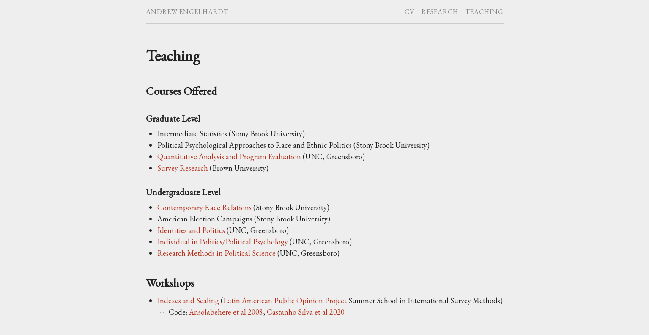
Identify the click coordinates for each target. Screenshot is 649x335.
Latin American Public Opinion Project (285, 300)
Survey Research (182, 168)
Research (440, 11)
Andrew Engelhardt (187, 11)
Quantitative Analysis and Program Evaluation (229, 156)
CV (410, 11)
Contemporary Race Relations (204, 207)
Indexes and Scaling (188, 300)
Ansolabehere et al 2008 (226, 312)
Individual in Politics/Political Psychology (222, 241)
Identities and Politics (191, 230)
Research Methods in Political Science (216, 253)
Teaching (484, 11)
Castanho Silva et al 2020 (306, 312)
